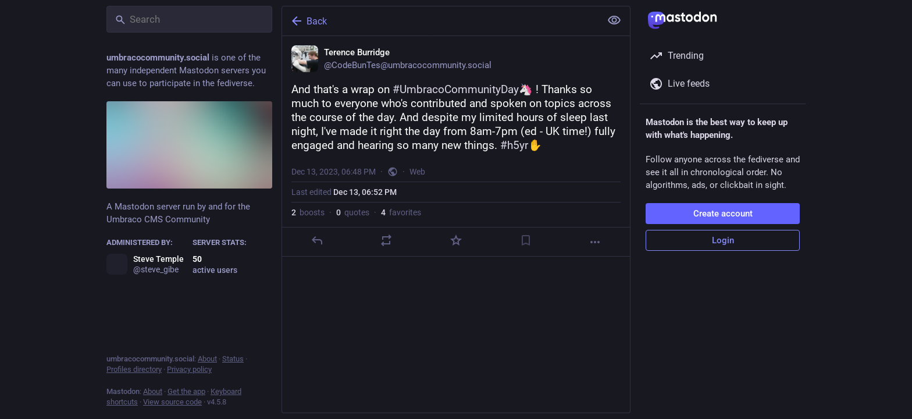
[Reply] (317, 240)
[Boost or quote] (386, 240)
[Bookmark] (526, 240)
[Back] (440, 20)
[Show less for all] (614, 20)
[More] (595, 242)
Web (417, 171)
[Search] (189, 19)
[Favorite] (456, 240)
